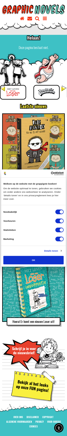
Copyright (48, 417)
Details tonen (51, 251)
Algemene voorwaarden (19, 421)
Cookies (33, 426)
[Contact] (30, 18)
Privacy (39, 421)
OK (33, 260)
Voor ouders (54, 421)
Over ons (18, 417)
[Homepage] (22, 18)
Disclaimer (33, 417)
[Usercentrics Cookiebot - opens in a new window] (51, 173)
